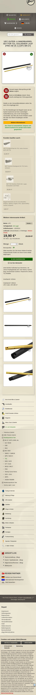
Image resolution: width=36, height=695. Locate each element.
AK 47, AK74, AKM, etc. (12, 440)
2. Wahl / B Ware (8, 546)
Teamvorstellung (12, 557)
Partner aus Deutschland (13, 577)
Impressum (5, 611)
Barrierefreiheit (6, 630)
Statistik (7, 648)
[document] (18, 665)
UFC (9, 223)
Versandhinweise (6, 621)
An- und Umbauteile (8, 427)
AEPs (6, 477)
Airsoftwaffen (7, 404)
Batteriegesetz (6, 628)
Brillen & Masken (8, 523)
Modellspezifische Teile (10, 437)
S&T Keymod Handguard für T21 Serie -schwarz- (16, 167)
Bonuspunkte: (7, 247)
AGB (3, 624)
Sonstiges (6, 532)
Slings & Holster (7, 509)
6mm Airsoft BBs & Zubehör (10, 399)
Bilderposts (8, 565)
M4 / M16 (7, 450)
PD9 (6, 469)
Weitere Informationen (18, 122)
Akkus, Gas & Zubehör (9, 422)
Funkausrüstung (8, 536)
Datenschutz (5, 615)
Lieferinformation (6, 617)
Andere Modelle (9, 479)
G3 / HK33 (8, 443)
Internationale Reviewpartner (14, 579)
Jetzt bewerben (10, 582)
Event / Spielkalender (14, 560)
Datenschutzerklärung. (7, 693)
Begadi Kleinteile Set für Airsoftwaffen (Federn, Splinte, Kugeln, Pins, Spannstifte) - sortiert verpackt (16, 203)
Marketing (19, 646)
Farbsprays (6, 527)
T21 (6, 458)
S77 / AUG (8, 464)
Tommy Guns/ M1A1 (11, 471)
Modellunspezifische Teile (10, 482)
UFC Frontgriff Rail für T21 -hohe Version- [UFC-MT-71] (15, 149)
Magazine (6, 418)
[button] (25, 23)
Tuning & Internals (8, 491)
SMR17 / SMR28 (10, 453)
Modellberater (7, 409)
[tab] (29, 223)
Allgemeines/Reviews (14, 563)
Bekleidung (6, 514)
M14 (6, 448)
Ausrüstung (6, 518)
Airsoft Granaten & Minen (10, 413)
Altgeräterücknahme (7, 632)
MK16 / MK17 (9, 466)
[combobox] (14, 34)
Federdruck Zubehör (9, 432)
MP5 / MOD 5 (9, 456)
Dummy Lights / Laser (9, 485)
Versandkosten (16, 238)
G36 (6, 445)
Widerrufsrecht (6, 626)
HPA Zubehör (7, 500)
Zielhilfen (6, 504)
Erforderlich (8, 646)
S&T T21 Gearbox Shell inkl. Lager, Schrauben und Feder (16, 185)
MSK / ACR (8, 461)
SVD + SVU (8, 474)
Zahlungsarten (6, 613)
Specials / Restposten (9, 541)
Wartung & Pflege (8, 495)
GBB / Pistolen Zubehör (10, 435)
